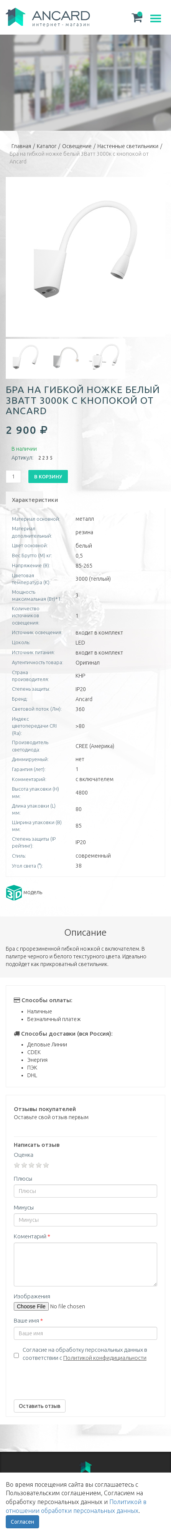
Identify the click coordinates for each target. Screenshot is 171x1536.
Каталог (46, 146)
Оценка (23, 1154)
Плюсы (23, 1178)
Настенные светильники (127, 146)
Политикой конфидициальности (104, 1357)
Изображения (32, 1296)
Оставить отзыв (40, 1406)
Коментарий (32, 1236)
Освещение (77, 146)
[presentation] (72, 1379)
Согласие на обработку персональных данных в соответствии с (85, 1353)
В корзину (48, 476)
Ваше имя (28, 1320)
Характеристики (27, 499)
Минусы (24, 1207)
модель (24, 892)
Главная (21, 146)
